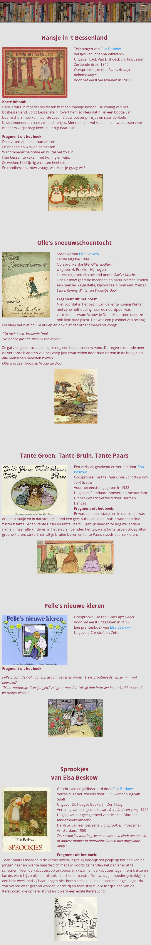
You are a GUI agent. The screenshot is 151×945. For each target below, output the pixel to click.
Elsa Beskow (111, 48)
